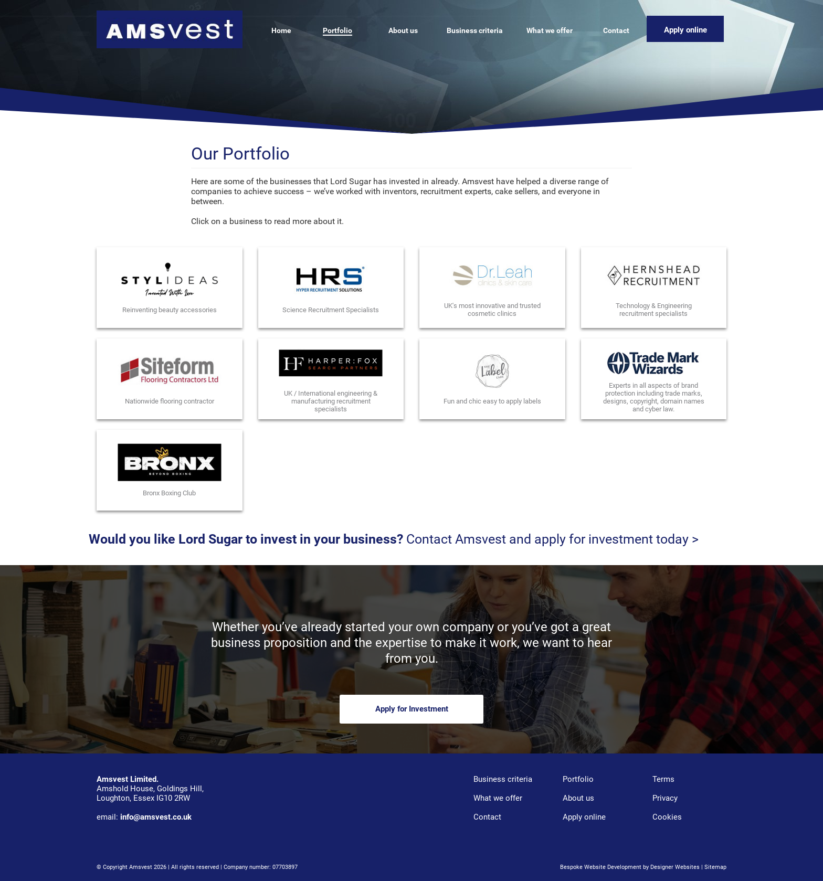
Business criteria (502, 779)
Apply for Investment (411, 709)
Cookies (667, 817)
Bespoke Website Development (600, 867)
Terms (663, 779)
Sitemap (715, 867)
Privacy (665, 798)
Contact (487, 817)
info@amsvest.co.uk (156, 817)
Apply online (584, 817)
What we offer (497, 798)
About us (578, 798)
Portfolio (578, 779)
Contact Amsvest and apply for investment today (546, 539)
